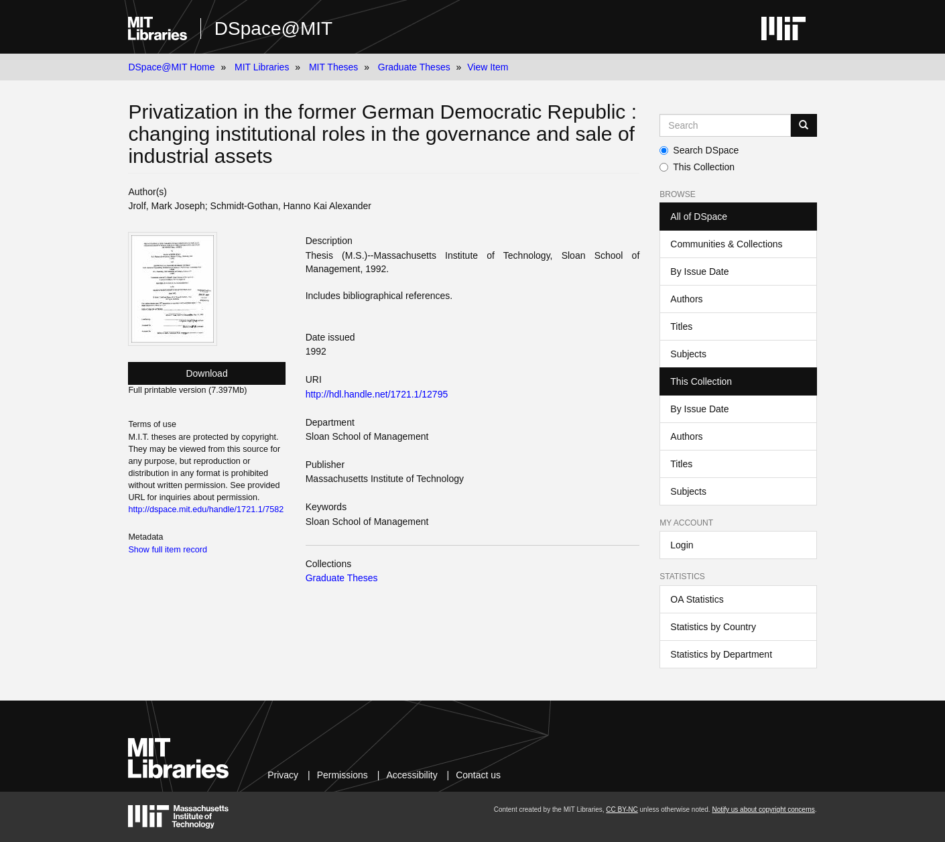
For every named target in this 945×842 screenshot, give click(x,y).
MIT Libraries (262, 67)
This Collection (697, 167)
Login (681, 545)
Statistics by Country (713, 626)
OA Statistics (696, 599)
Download (206, 373)
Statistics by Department (721, 654)
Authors (686, 299)
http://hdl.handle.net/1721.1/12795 (377, 394)
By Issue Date (699, 271)
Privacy (282, 775)
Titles (681, 326)
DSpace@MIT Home (171, 67)
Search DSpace (699, 150)
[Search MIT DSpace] (724, 125)
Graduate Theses (414, 67)
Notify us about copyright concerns (763, 809)
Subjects (688, 354)
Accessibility (411, 775)
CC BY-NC (621, 809)
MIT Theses (333, 67)
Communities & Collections (726, 244)
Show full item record (167, 549)
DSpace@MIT (273, 28)
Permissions (342, 775)
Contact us (478, 775)
